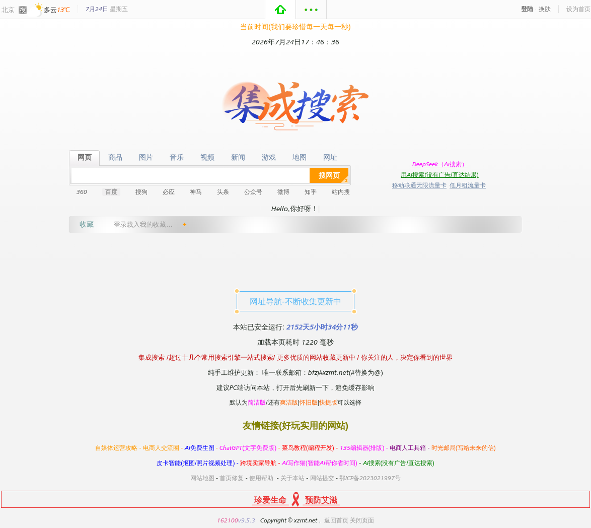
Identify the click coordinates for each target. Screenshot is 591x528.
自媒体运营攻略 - (119, 447)
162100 (227, 520)
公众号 (253, 191)
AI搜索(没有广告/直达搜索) (398, 463)
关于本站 (292, 478)
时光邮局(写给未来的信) (463, 447)
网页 (84, 157)
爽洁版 (289, 402)
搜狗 (141, 191)
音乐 (176, 157)
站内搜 (341, 191)
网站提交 (322, 478)
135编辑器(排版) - (365, 447)
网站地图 (202, 478)
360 (82, 191)
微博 (283, 191)
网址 (330, 157)
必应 (169, 191)
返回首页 (336, 520)
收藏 (87, 224)
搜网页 (329, 175)
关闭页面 (362, 520)
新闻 (238, 157)
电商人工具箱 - (410, 447)
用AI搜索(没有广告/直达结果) (439, 174)
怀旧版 (309, 402)
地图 (299, 157)
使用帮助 (261, 478)
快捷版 (328, 402)
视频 (207, 157)
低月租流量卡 (468, 185)
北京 (8, 10)
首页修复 (231, 478)
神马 (196, 191)
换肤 (545, 9)
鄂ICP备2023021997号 (370, 478)
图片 (145, 157)
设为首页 (578, 9)
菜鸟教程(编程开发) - (311, 447)
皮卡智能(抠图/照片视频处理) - (198, 463)
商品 (115, 157)
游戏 (268, 157)
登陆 (527, 9)
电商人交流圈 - (164, 447)
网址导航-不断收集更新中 (295, 301)
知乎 (311, 191)
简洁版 (257, 402)
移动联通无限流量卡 (419, 185)
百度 (111, 191)
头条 (223, 191)
